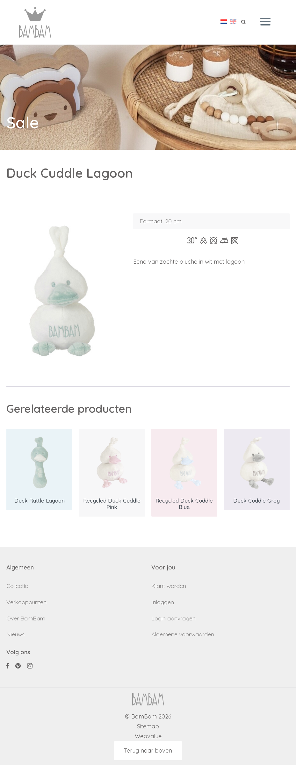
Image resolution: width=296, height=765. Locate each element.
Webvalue (148, 736)
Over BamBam (25, 618)
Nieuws (15, 634)
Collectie (17, 586)
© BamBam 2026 (148, 716)
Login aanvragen (173, 618)
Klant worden (168, 586)
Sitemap (148, 726)
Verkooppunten (26, 602)
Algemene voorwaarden (182, 634)
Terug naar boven (148, 750)
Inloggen (162, 602)
